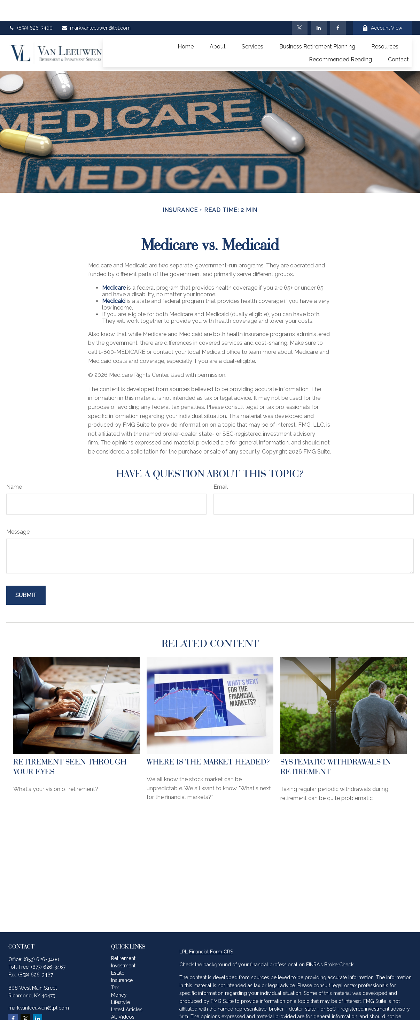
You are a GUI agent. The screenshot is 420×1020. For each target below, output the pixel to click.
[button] (185, 25)
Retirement (123, 937)
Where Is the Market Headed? (208, 741)
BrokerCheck (338, 943)
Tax (115, 966)
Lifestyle (120, 981)
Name (14, 466)
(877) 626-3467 (48, 946)
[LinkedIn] (319, 7)
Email (220, 466)
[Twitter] (300, 7)
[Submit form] (26, 574)
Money (119, 974)
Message (18, 511)
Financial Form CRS (211, 931)
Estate (117, 952)
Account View (382, 7)
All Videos (122, 996)
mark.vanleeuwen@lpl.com (96, 7)
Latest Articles (126, 988)
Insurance (122, 959)
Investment (123, 944)
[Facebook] (338, 7)
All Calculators (127, 1003)
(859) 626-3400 (30, 7)
